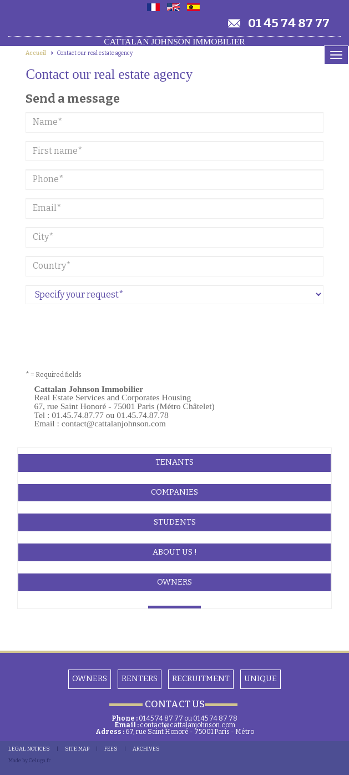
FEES (111, 749)
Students (175, 522)
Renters (140, 678)
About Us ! (175, 552)
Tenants (174, 462)
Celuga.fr (39, 760)
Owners (174, 582)
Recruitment (201, 678)
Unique (260, 678)
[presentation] (110, 334)
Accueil (36, 53)
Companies (174, 492)
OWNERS (89, 678)
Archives (146, 749)
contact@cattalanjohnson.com (187, 725)
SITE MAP (77, 749)
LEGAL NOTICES (29, 749)
